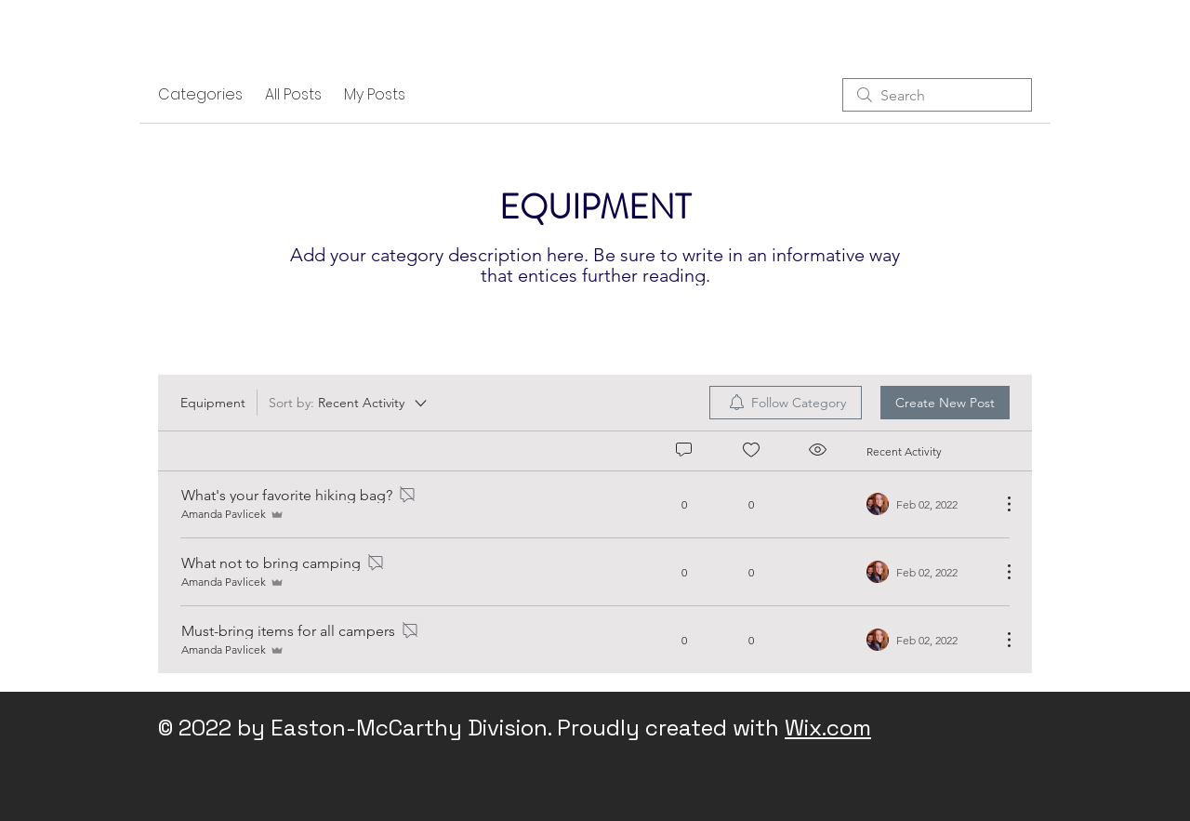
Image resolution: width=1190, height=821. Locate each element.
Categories (200, 94)
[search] (937, 95)
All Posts (293, 94)
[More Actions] (999, 504)
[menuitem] (785, 402)
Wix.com (828, 727)
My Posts (374, 94)
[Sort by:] (349, 402)
